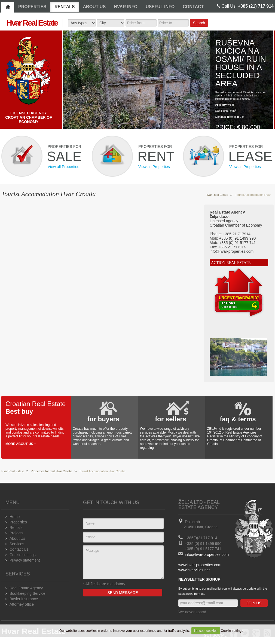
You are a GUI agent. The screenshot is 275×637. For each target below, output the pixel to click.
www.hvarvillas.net (194, 570)
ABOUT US (94, 6)
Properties (18, 522)
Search (199, 23)
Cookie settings (232, 631)
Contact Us (19, 549)
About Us (17, 538)
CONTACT (193, 6)
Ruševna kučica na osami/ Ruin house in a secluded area (240, 63)
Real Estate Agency (26, 588)
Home (15, 516)
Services (17, 544)
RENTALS (64, 6)
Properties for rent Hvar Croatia (51, 471)
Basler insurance (24, 599)
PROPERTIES (32, 6)
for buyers (103, 419)
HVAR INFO (126, 6)
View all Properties (63, 166)
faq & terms (238, 419)
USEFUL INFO (160, 6)
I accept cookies (205, 631)
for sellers (170, 419)
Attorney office (22, 604)
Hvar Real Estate (217, 194)
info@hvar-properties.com (207, 554)
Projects (16, 533)
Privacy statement (25, 560)
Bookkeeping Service (27, 593)
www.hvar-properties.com (199, 565)
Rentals (16, 527)
